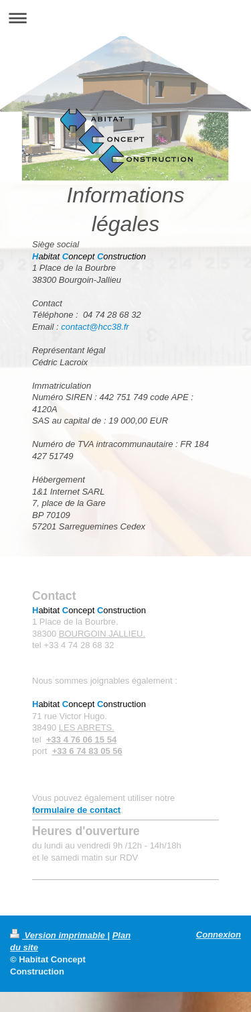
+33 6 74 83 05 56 (87, 751)
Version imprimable (58, 935)
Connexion (218, 935)
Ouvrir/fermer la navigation (125, 17)
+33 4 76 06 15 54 (81, 740)
